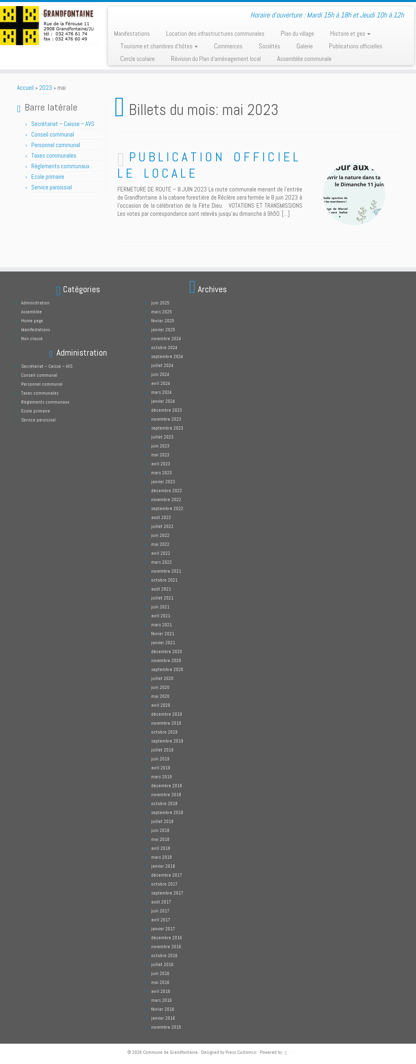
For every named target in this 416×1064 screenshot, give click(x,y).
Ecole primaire (47, 176)
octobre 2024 (164, 347)
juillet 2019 (162, 750)
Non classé (32, 338)
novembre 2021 (166, 571)
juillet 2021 (162, 598)
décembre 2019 (166, 714)
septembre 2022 (167, 508)
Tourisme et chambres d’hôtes (159, 45)
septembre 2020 (167, 669)
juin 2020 (160, 687)
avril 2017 (160, 920)
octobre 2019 (164, 732)
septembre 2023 (167, 428)
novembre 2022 (166, 499)
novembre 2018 (166, 794)
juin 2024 (160, 374)
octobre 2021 (164, 580)
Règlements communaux (60, 166)
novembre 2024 (166, 338)
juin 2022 (160, 535)
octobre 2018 (164, 803)
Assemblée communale (304, 58)
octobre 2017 (164, 884)
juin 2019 (160, 759)
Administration (35, 303)
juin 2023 (160, 446)
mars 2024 (161, 392)
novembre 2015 (166, 1027)
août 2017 (161, 902)
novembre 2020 (166, 660)
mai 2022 (160, 544)
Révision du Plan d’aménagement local (216, 58)
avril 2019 (160, 768)
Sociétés (269, 45)
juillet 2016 (162, 964)
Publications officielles (355, 45)
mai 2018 (160, 839)
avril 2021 (160, 616)
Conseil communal (52, 134)
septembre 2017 (167, 893)
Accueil (25, 87)
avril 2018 (160, 848)
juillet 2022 (162, 526)
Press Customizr (241, 1052)
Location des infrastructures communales (215, 33)
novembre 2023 (166, 419)
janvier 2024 (163, 401)
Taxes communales (53, 155)
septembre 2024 (167, 356)
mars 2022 (161, 562)
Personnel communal (56, 145)
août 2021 (161, 589)
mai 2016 (160, 982)
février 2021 (162, 633)
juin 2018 (160, 830)
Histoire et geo (350, 33)
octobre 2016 (164, 955)
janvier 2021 (163, 642)
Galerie (305, 45)
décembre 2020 (166, 651)
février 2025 (162, 321)
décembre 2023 (166, 410)
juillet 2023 (162, 437)
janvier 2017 (163, 929)
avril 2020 (160, 705)
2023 (45, 87)
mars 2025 (161, 312)
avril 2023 (160, 464)
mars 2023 (161, 473)
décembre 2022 (166, 490)
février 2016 (162, 1009)
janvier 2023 (163, 481)
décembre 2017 (166, 875)
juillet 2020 (162, 678)
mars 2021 (161, 625)
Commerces (228, 45)
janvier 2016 (163, 1018)
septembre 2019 (167, 741)
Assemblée (31, 312)
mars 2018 (161, 857)
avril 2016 (160, 991)
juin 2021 (160, 607)
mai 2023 (160, 455)
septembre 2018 (167, 812)
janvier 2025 (163, 329)
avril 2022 (160, 553)
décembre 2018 (166, 785)
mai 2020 (160, 696)
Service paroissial (51, 187)
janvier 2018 (163, 866)
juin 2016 (160, 973)
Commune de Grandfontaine (170, 1052)
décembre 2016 (166, 937)
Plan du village (297, 33)
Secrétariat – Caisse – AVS (62, 124)
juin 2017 (160, 911)
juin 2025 (160, 303)
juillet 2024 (162, 365)
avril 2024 (160, 383)
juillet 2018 (162, 821)
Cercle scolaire (137, 58)
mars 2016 (161, 1000)
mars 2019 (161, 777)
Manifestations (132, 33)
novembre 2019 (166, 723)
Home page (32, 321)
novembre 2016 (166, 946)
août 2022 (161, 517)
